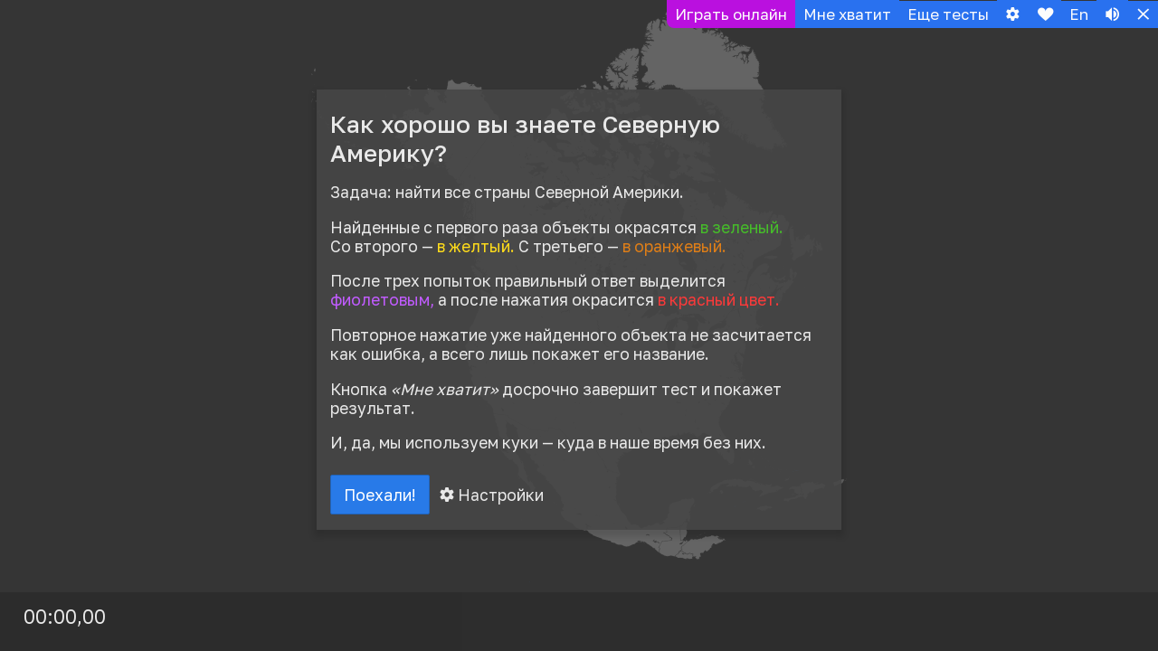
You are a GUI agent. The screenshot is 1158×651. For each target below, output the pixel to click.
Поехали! (382, 495)
